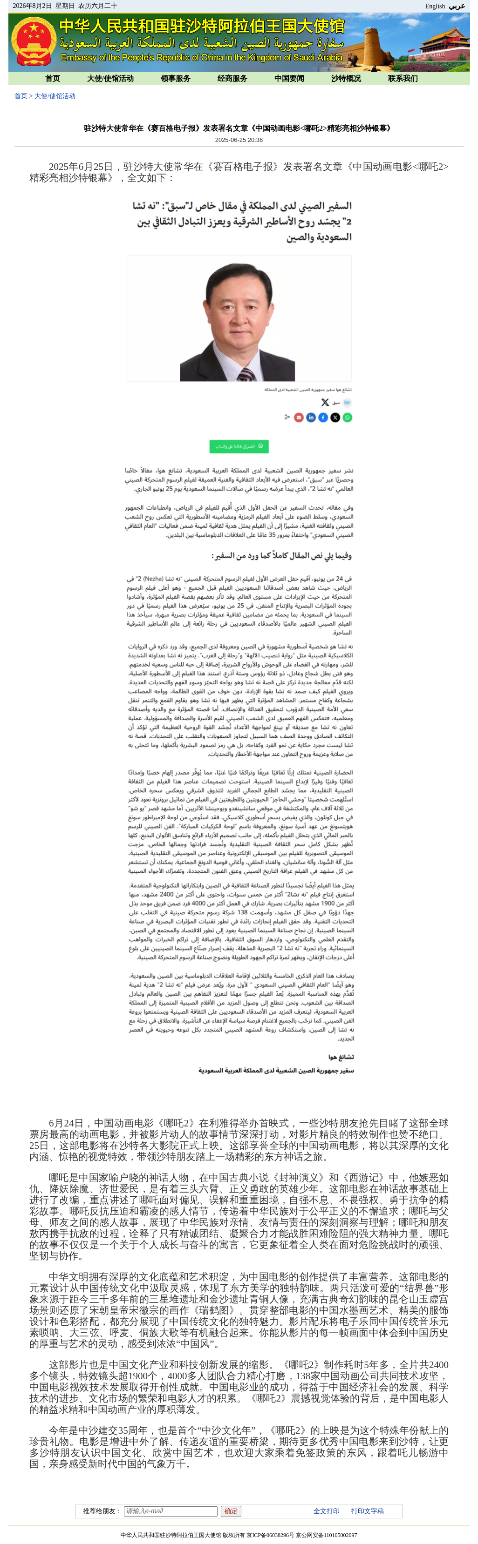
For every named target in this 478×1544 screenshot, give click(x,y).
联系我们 (403, 78)
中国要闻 (289, 78)
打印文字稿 (367, 1511)
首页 (52, 78)
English (435, 6)
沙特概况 (346, 78)
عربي (457, 6)
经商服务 (232, 78)
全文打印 (327, 1511)
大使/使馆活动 (110, 78)
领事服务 (176, 78)
